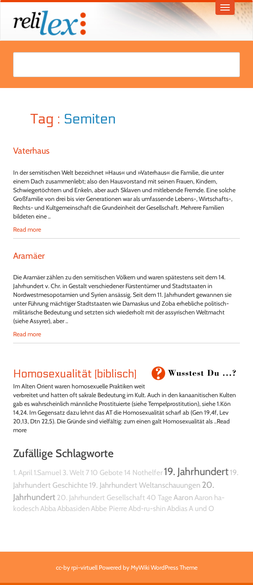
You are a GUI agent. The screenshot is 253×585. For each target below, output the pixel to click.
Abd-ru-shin (147, 508)
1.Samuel (47, 472)
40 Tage (159, 497)
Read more (27, 229)
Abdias (177, 508)
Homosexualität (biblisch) (74, 374)
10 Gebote (106, 472)
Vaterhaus (31, 150)
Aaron (183, 497)
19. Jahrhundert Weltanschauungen (145, 485)
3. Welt (73, 472)
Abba (48, 508)
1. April (22, 472)
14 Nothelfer (143, 472)
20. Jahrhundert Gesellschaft (101, 497)
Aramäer (29, 255)
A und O (201, 508)
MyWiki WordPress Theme (164, 567)
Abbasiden (73, 508)
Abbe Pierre (109, 508)
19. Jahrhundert (196, 471)
